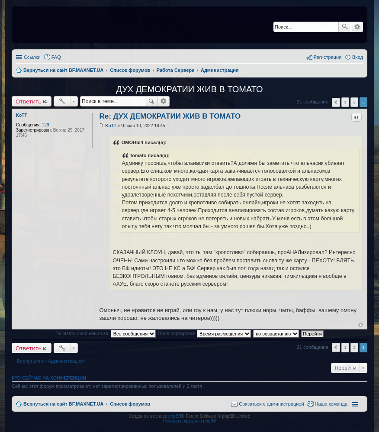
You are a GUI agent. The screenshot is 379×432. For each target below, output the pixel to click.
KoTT (21, 115)
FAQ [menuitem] (56, 57)
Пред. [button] (336, 102)
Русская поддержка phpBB (189, 421)
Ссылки (32, 57)
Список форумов (130, 403)
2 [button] (354, 102)
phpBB (174, 416)
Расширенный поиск (357, 27)
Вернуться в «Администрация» (51, 361)
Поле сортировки (204, 333)
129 (45, 125)
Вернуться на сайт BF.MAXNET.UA (63, 403)
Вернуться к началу (360, 324)
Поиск (344, 27)
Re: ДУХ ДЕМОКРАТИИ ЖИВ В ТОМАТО (170, 116)
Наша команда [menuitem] (331, 403)
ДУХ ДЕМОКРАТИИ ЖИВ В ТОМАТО (189, 89)
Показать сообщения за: (105, 333)
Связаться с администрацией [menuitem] (271, 403)
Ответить (29, 101)
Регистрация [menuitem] (327, 57)
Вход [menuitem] (357, 57)
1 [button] (345, 102)
